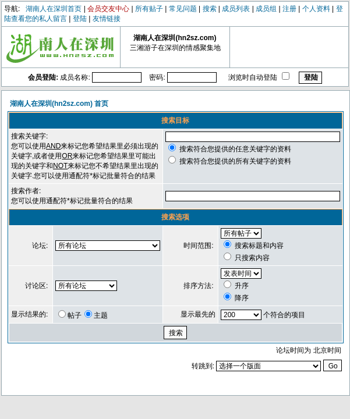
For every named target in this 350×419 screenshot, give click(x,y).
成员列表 (236, 9)
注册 (289, 9)
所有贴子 (149, 9)
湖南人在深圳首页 (54, 9)
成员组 (266, 9)
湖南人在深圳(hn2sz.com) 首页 (59, 104)
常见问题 (183, 9)
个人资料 (316, 9)
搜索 (210, 9)
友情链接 (107, 19)
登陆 (80, 19)
